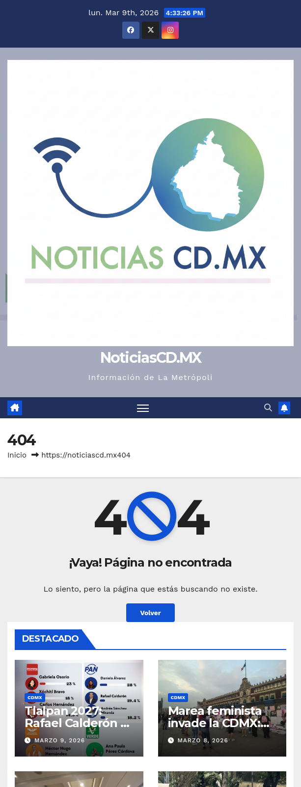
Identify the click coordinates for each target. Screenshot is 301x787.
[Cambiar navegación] (143, 408)
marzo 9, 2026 (59, 740)
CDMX (34, 697)
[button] (268, 407)
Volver (150, 613)
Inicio (17, 455)
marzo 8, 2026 (202, 740)
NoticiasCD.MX (150, 358)
